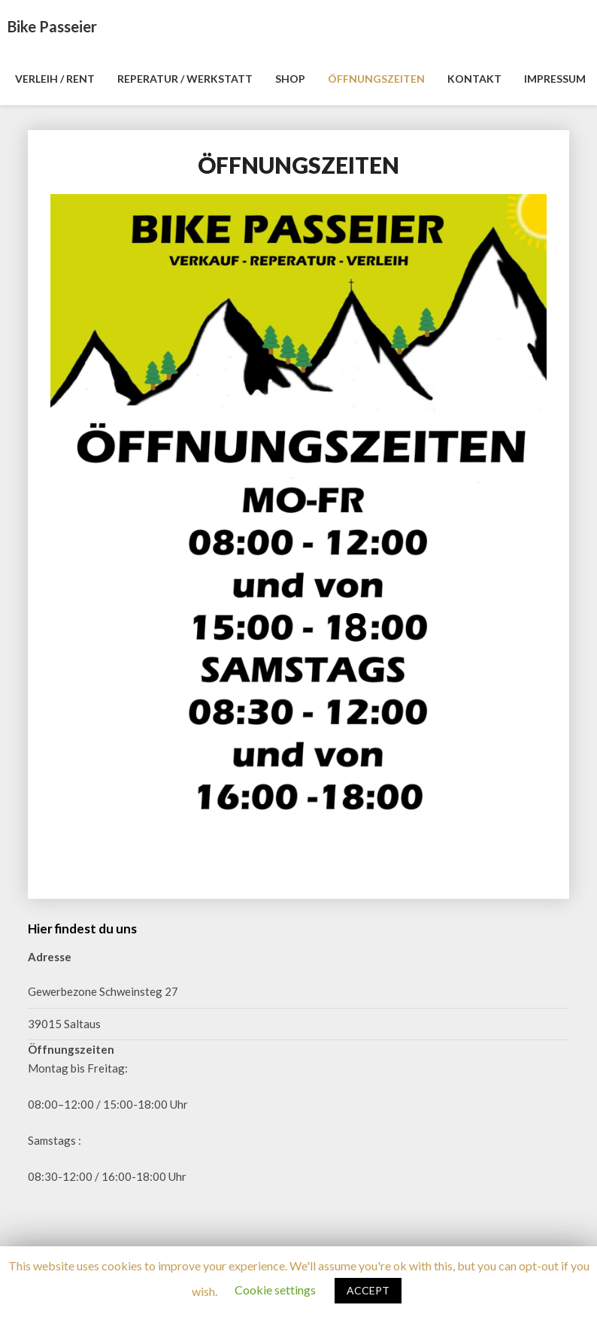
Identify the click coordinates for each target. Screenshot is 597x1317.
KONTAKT (474, 78)
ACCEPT (368, 1290)
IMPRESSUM (555, 78)
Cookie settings (275, 1289)
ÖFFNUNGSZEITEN (376, 78)
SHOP (290, 78)
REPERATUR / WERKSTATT (185, 78)
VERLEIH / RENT (55, 78)
